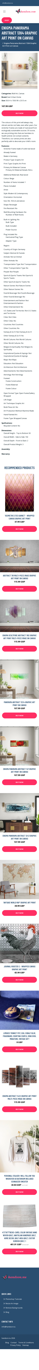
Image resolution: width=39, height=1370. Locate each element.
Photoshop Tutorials (14, 1299)
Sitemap (25, 1345)
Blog (7, 1312)
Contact (14, 1342)
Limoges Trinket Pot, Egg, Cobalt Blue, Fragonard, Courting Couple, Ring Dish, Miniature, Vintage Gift (19, 1036)
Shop (7, 20)
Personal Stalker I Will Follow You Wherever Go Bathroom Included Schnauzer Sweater (19, 1178)
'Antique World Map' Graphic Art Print (19, 902)
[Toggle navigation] (4, 12)
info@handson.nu (7, 3)
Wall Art (15, 93)
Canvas (21, 93)
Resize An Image (12, 1303)
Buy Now (19, 113)
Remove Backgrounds (14, 1308)
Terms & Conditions (26, 1342)
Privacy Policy (15, 1345)
